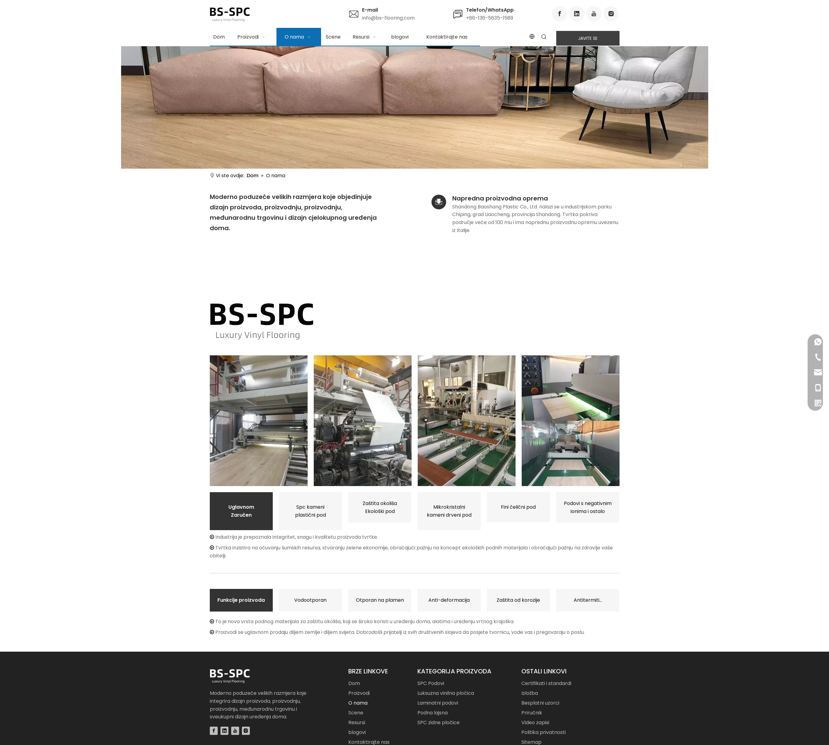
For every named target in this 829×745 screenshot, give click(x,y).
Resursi (356, 722)
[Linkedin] (576, 13)
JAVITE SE (588, 38)
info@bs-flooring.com (388, 17)
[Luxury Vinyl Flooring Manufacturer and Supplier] (262, 321)
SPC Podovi (430, 683)
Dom (354, 683)
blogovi (357, 732)
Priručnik (531, 712)
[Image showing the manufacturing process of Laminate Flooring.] (467, 420)
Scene (355, 712)
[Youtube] (593, 13)
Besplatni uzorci (540, 702)
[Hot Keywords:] (544, 37)
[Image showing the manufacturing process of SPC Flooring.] (259, 420)
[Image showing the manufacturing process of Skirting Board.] (571, 420)
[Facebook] (559, 13)
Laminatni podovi (437, 702)
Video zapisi (535, 722)
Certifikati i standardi (546, 683)
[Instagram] (611, 13)
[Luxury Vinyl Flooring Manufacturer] (414, 107)
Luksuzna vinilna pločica (445, 693)
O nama (358, 702)
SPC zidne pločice (438, 722)
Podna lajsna (432, 712)
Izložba (529, 693)
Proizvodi (359, 693)
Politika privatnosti (543, 732)
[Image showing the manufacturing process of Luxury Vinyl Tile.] (363, 420)
